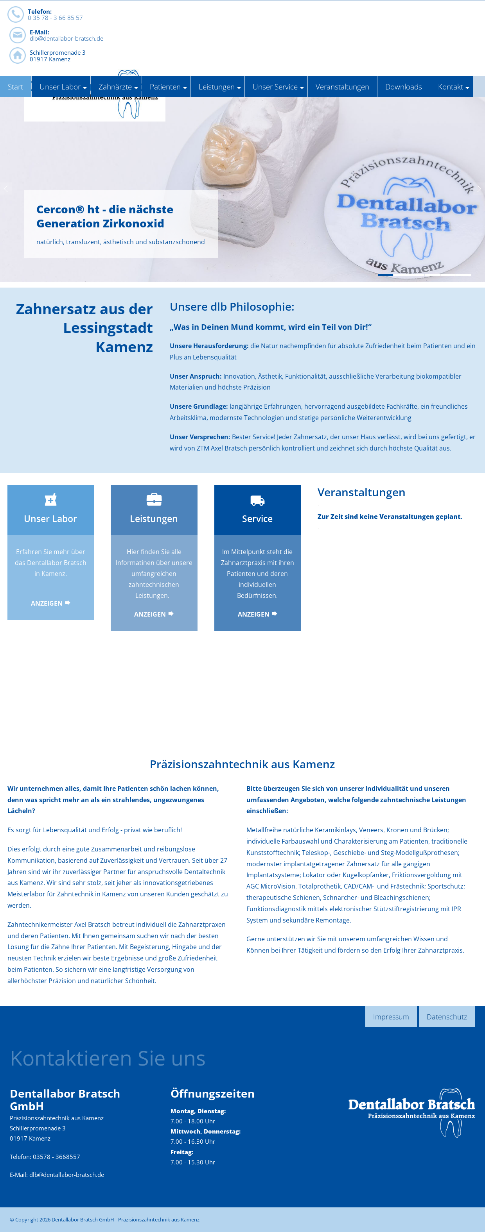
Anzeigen (47, 603)
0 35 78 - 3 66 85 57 (55, 39)
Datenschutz (447, 1016)
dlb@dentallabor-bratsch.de (160, 42)
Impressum (391, 1016)
